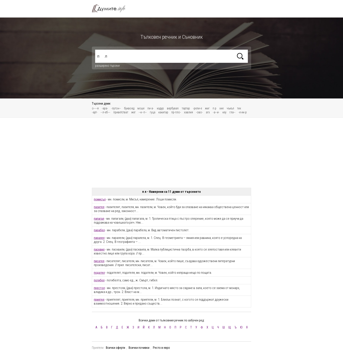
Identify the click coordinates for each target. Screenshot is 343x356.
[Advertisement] (171, 152)
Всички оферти (115, 347)
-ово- (199, 112)
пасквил (99, 249)
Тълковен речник (111, 8)
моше (140, 108)
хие (221, 108)
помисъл (100, 199)
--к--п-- (143, 112)
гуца (152, 112)
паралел (99, 238)
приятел (99, 300)
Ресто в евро (161, 347)
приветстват (120, 112)
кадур (160, 108)
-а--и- (216, 112)
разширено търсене (107, 65)
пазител (99, 207)
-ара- (105, 108)
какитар (163, 112)
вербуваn (173, 108)
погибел (99, 280)
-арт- (95, 112)
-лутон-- (116, 108)
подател (99, 273)
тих (239, 108)
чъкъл (230, 108)
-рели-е (197, 108)
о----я (95, 108)
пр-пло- (176, 112)
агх (208, 112)
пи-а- (150, 108)
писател (99, 261)
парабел (99, 230)
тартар (186, 108)
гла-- (232, 112)
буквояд (129, 108)
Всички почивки (139, 347)
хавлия (188, 112)
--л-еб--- (105, 112)
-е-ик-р (242, 112)
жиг (207, 108)
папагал (99, 219)
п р (214, 108)
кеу (224, 112)
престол (99, 288)
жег (133, 112)
